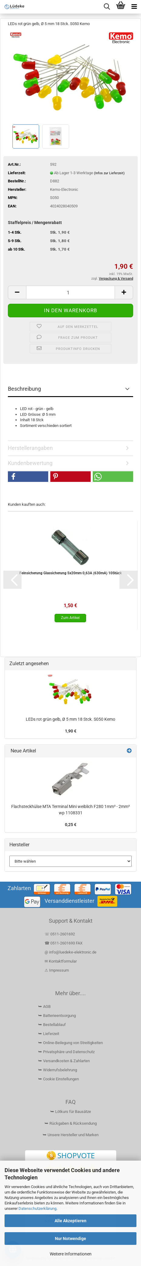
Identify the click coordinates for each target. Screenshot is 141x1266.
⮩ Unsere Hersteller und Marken (71, 1135)
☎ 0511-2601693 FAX (64, 943)
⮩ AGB (44, 1006)
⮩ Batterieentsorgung (57, 1015)
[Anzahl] (70, 292)
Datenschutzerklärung (37, 1208)
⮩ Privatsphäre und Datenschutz (66, 1052)
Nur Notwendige (70, 1238)
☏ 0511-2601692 (60, 934)
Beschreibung (24, 389)
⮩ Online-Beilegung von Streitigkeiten (70, 1042)
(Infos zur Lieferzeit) (109, 173)
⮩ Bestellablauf (52, 1024)
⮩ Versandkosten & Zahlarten (64, 1061)
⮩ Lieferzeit (48, 1033)
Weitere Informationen (71, 1254)
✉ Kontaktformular (61, 961)
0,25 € (70, 824)
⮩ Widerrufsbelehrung (57, 1070)
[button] (17, 292)
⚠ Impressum (57, 970)
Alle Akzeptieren (70, 1220)
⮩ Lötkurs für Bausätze (70, 1111)
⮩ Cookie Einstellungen (58, 1079)
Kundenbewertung (30, 463)
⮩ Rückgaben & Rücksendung (71, 1123)
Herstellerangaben (30, 448)
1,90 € (70, 731)
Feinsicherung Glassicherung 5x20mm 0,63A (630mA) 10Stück (70, 573)
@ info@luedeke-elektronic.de (70, 952)
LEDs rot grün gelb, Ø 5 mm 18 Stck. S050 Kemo (70, 719)
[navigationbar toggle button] (134, 7)
